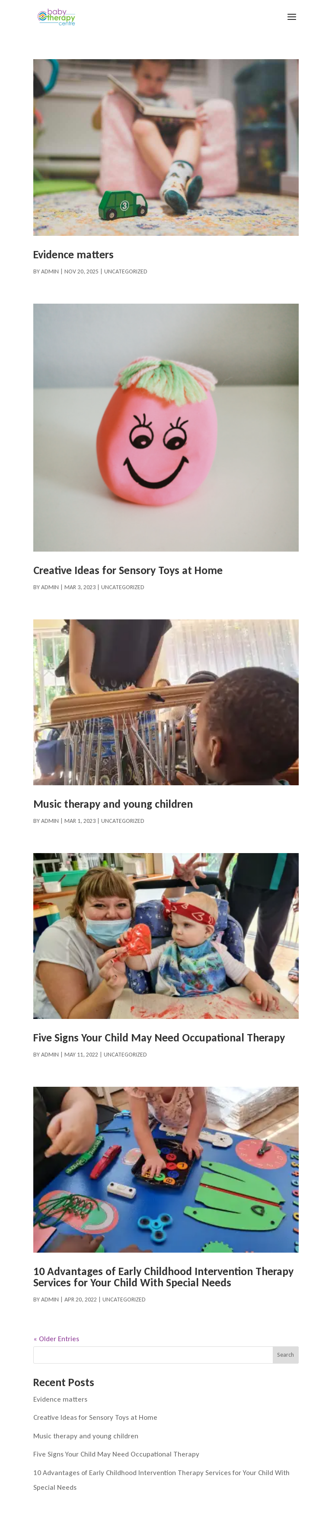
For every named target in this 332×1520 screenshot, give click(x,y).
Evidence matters (73, 254)
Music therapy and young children (113, 804)
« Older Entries (56, 1338)
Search (285, 1354)
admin (50, 271)
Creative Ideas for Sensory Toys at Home (128, 570)
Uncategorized (125, 271)
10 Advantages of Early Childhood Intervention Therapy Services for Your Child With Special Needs (163, 1276)
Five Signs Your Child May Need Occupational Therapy (159, 1037)
